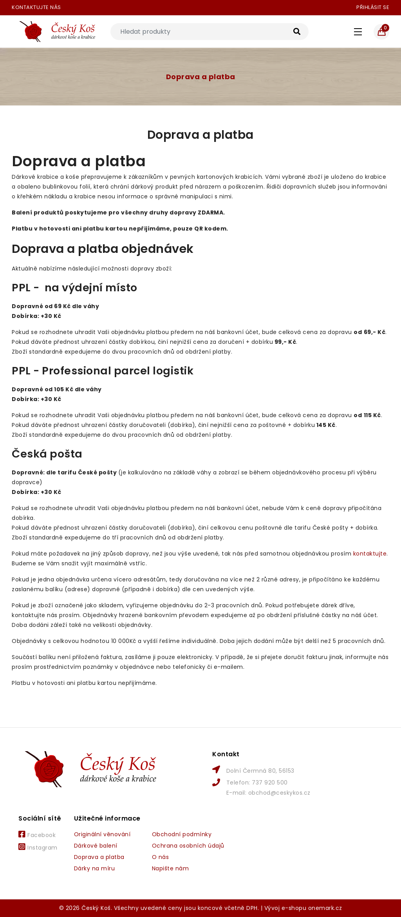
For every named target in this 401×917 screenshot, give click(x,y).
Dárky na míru (94, 868)
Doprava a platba (200, 77)
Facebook (37, 834)
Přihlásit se (372, 7)
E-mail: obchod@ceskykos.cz (268, 793)
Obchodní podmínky (182, 834)
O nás (160, 857)
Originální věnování (102, 834)
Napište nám (170, 868)
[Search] (209, 31)
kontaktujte (370, 553)
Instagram (38, 847)
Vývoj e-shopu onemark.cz (303, 908)
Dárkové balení (95, 846)
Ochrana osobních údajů (188, 846)
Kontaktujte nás (36, 7)
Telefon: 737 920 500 (257, 782)
